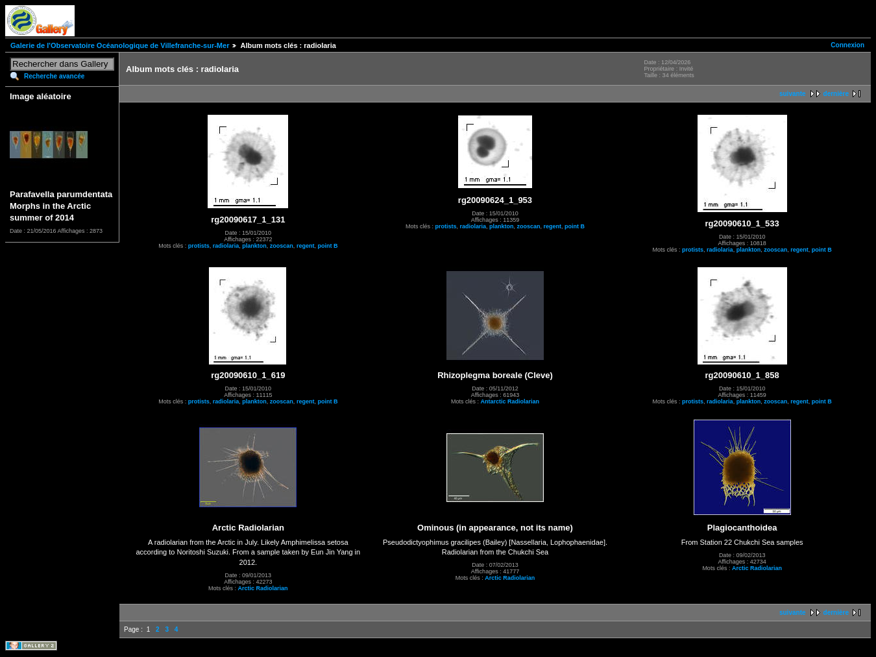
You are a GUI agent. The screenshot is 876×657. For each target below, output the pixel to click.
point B (327, 246)
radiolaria (226, 246)
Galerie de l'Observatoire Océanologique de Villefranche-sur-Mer (119, 45)
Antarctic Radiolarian (509, 401)
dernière (836, 93)
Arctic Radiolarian (263, 588)
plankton (254, 246)
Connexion (847, 45)
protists (199, 246)
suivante (792, 93)
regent (306, 246)
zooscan (281, 246)
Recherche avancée (54, 76)
